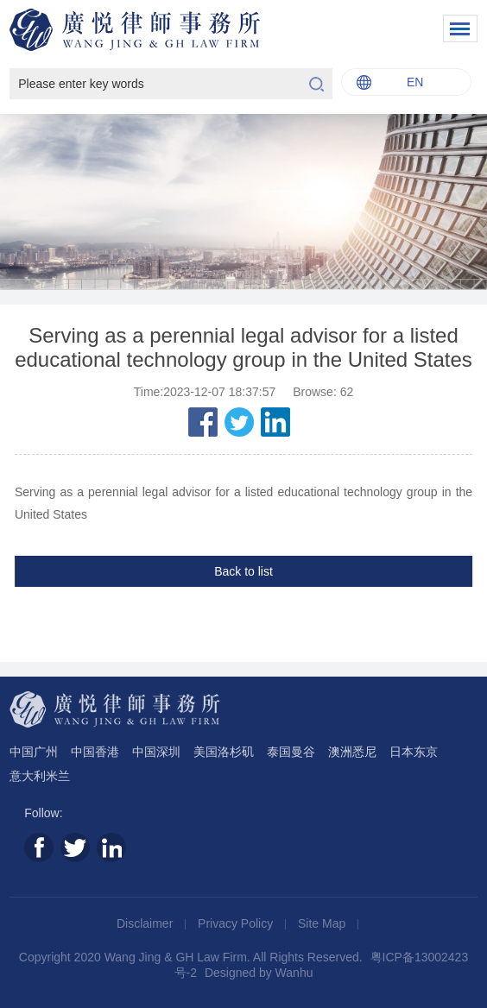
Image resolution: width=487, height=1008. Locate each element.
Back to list (243, 571)
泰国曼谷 (291, 752)
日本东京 (413, 752)
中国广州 (33, 752)
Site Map (323, 923)
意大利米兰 (39, 776)
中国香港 (95, 752)
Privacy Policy (237, 923)
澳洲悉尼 (352, 752)
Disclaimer (146, 923)
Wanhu (294, 973)
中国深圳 (156, 752)
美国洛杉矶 (223, 752)
